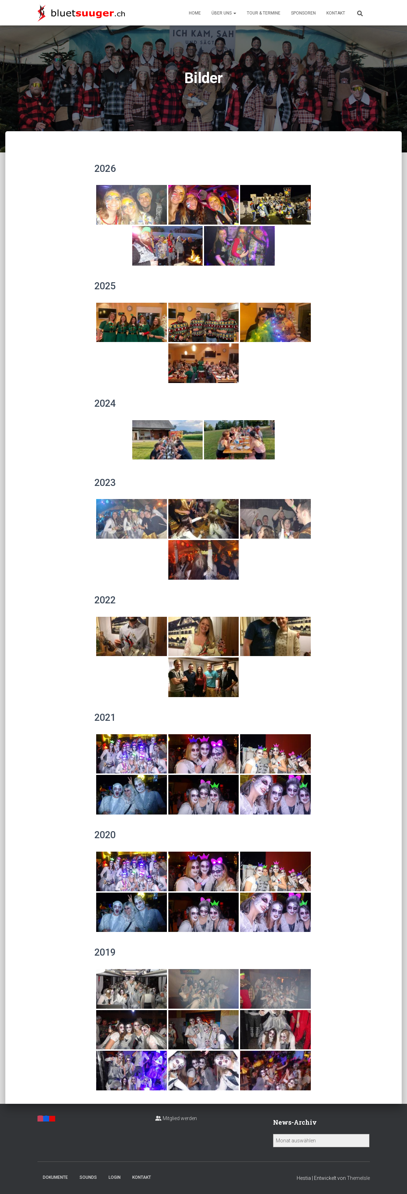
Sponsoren (303, 13)
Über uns (223, 13)
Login (115, 1177)
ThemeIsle (358, 1178)
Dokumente (55, 1177)
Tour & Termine (263, 13)
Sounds (88, 1177)
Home (195, 13)
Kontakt (335, 13)
